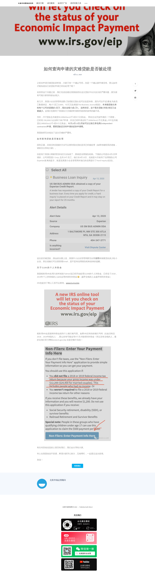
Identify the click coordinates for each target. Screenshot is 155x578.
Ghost (91, 507)
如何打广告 (62, 3)
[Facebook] (75, 511)
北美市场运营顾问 (58, 480)
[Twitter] (80, 511)
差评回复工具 (75, 3)
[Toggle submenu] (86, 3)
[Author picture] (42, 484)
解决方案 (40, 3)
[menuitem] (25, 3)
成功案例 (50, 3)
